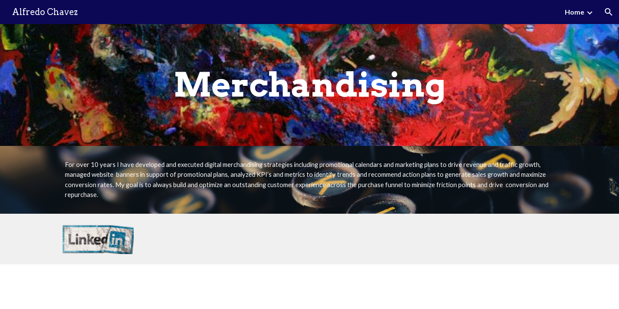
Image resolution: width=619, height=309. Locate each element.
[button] (608, 12)
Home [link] (574, 12)
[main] (309, 85)
